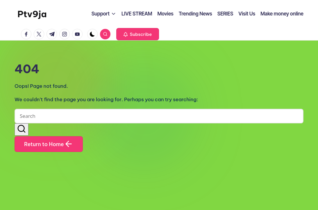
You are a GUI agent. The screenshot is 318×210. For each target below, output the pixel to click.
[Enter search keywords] (159, 116)
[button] (137, 34)
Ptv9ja (32, 14)
